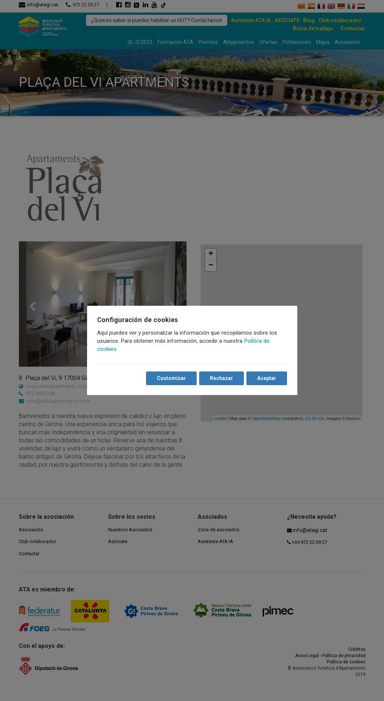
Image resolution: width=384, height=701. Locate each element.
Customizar (171, 378)
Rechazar (221, 378)
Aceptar (266, 378)
